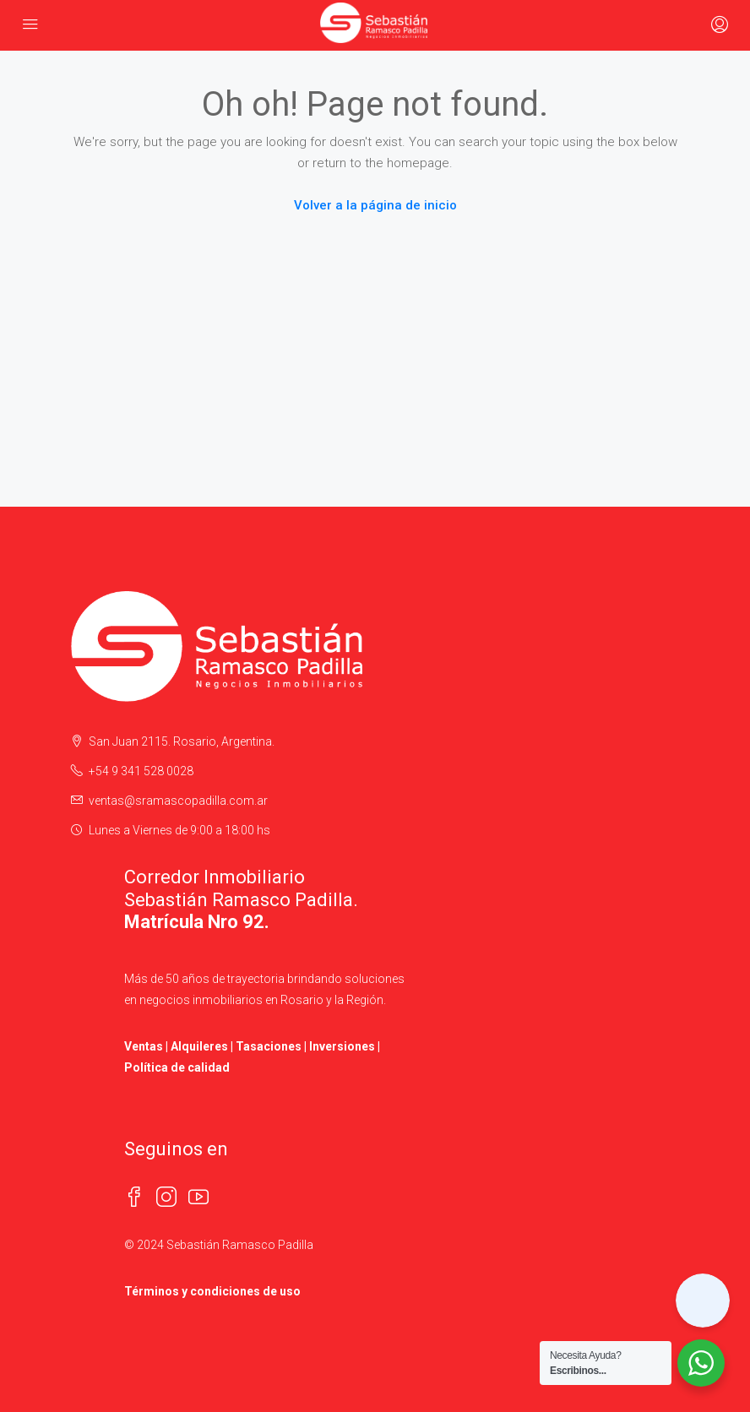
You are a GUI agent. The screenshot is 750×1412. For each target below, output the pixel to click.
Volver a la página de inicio (375, 205)
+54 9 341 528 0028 (141, 771)
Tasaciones (269, 1046)
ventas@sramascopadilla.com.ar (178, 800)
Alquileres (199, 1046)
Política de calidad (177, 1067)
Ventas (143, 1046)
